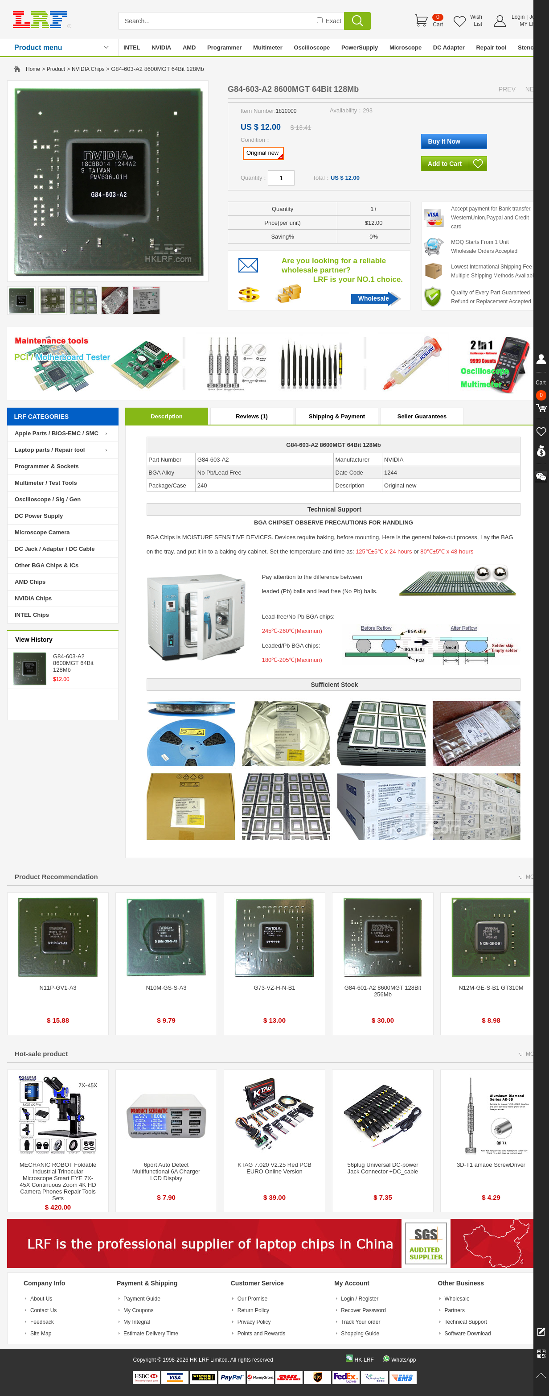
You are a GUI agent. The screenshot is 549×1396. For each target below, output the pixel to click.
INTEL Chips (32, 614)
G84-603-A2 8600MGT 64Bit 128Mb (73, 663)
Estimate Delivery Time (150, 1333)
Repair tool (491, 47)
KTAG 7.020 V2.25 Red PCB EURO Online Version (274, 1168)
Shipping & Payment (337, 416)
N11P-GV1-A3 (57, 987)
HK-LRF (363, 1360)
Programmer (224, 47)
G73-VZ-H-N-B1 (274, 987)
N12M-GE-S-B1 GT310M (491, 987)
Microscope (405, 47)
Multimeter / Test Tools (46, 482)
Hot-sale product (41, 1053)
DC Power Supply (39, 515)
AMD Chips (30, 581)
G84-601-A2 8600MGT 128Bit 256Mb (382, 991)
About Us (41, 1299)
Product (56, 69)
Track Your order (360, 1322)
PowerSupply (359, 47)
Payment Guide (141, 1299)
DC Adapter (449, 47)
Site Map (40, 1333)
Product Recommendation (56, 876)
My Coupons (138, 1310)
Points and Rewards (261, 1333)
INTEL (131, 47)
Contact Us (43, 1310)
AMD (189, 47)
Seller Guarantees (422, 416)
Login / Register (359, 1299)
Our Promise (252, 1299)
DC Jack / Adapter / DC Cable (54, 548)
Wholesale (373, 298)
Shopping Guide (360, 1333)
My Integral (136, 1322)
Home (33, 69)
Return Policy (253, 1310)
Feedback (42, 1322)
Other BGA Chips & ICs (46, 565)
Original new (264, 154)
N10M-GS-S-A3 (166, 987)
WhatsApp (403, 1360)
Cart (438, 24)
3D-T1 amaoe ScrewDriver (491, 1164)
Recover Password (363, 1310)
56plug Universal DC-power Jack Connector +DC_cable (383, 1168)
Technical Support (466, 1322)
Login (518, 17)
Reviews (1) (252, 416)
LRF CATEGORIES (41, 416)
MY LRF (529, 24)
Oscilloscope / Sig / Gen (48, 499)
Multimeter (268, 47)
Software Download (468, 1333)
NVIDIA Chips (88, 69)
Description (167, 416)
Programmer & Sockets (47, 466)
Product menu (38, 47)
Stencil (527, 47)
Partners (455, 1310)
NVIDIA (161, 47)
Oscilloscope (312, 47)
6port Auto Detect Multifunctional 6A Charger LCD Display (166, 1171)
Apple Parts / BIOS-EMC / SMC (56, 433)
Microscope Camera (42, 532)
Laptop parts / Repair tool (50, 449)
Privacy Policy (254, 1322)
